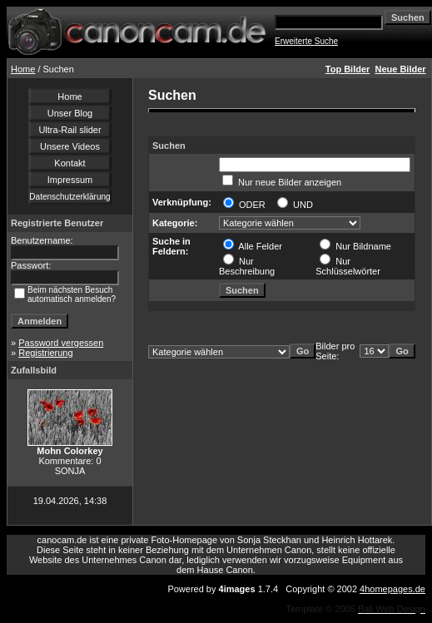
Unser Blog (69, 113)
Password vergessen (60, 343)
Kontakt (69, 163)
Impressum (69, 180)
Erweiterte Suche (306, 41)
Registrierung (45, 353)
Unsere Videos (70, 146)
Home (23, 69)
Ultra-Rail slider (69, 130)
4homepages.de (392, 589)
